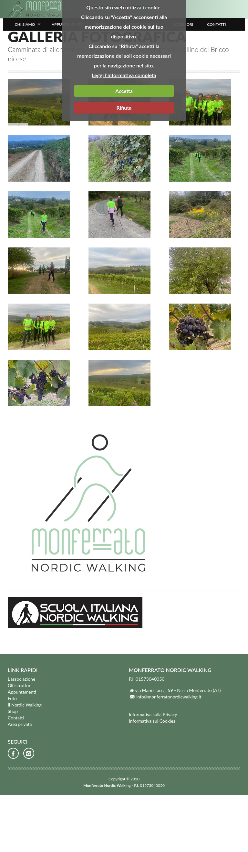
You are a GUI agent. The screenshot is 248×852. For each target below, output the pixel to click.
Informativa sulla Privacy (153, 771)
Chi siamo (25, 24)
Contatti (216, 24)
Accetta (124, 91)
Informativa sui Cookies (152, 777)
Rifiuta (124, 108)
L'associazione (21, 735)
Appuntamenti (22, 748)
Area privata (20, 781)
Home (13, 79)
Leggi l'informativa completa (124, 75)
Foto (29, 79)
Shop (13, 768)
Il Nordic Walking (25, 761)
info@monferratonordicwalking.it (168, 753)
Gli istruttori (20, 742)
